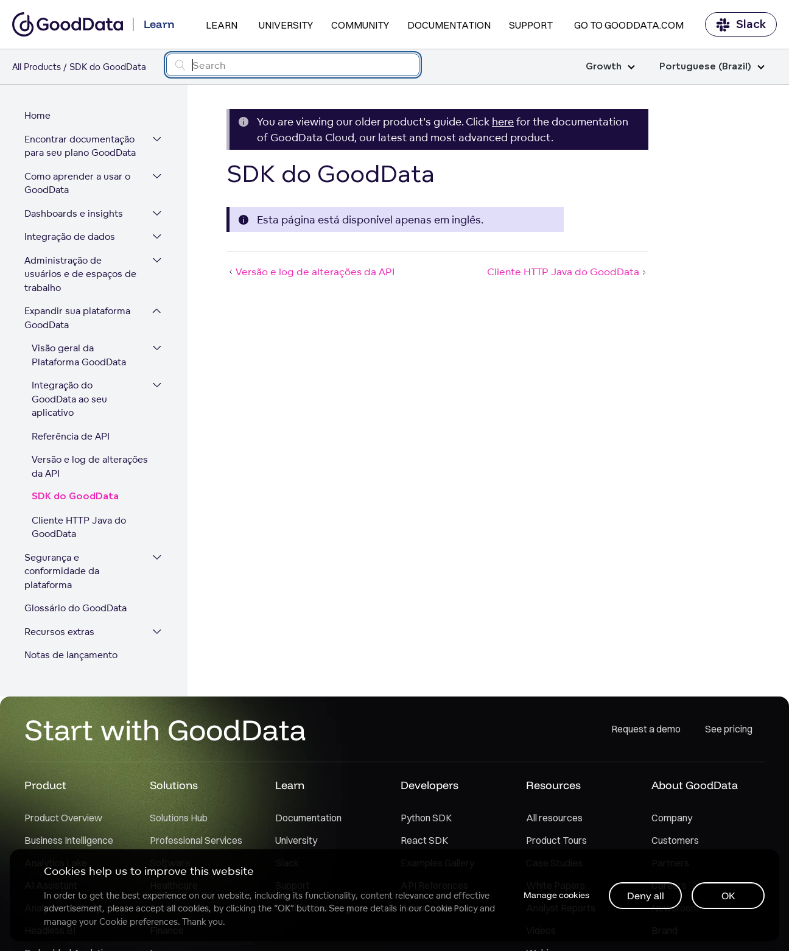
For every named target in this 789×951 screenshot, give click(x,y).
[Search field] (292, 65)
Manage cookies (556, 895)
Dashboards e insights (73, 213)
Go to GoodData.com (629, 25)
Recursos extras (59, 631)
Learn (221, 25)
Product (45, 785)
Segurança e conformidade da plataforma (61, 571)
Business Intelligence (68, 840)
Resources (553, 785)
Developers (429, 785)
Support (531, 25)
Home (37, 115)
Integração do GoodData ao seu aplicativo (69, 398)
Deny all (645, 896)
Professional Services (196, 840)
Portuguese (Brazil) (712, 66)
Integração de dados (69, 236)
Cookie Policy (450, 908)
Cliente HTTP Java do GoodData (79, 527)
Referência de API (71, 436)
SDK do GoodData (75, 496)
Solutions (174, 785)
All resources (554, 818)
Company (671, 818)
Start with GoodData (165, 729)
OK (728, 896)
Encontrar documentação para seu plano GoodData (80, 146)
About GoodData (694, 785)
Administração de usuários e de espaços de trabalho (80, 273)
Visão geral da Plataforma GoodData (79, 355)
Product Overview (63, 818)
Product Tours (556, 840)
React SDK (424, 840)
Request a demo (646, 729)
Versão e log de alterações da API (90, 466)
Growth (610, 66)
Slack (741, 25)
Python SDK (426, 818)
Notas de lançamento (70, 655)
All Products (36, 66)
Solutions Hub (179, 818)
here (503, 121)
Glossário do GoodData (75, 608)
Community (360, 25)
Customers (675, 840)
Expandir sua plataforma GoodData (77, 318)
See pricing (728, 729)
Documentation (449, 25)
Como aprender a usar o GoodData (77, 183)
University (286, 25)
